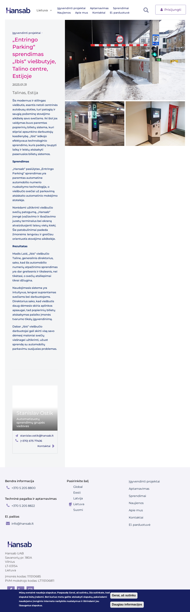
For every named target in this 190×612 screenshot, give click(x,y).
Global (78, 487)
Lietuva (78, 504)
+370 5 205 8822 (23, 506)
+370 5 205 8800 (24, 488)
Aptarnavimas (99, 8)
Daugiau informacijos (127, 604)
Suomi (78, 510)
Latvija (78, 498)
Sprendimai (121, 8)
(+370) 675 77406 (31, 441)
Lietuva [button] (44, 10)
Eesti (77, 492)
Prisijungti (170, 9)
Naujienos (64, 12)
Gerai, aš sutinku (124, 595)
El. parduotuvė (120, 12)
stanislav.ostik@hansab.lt (37, 435)
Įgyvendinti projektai (71, 8)
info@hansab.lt (23, 523)
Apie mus (81, 12)
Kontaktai (98, 12)
